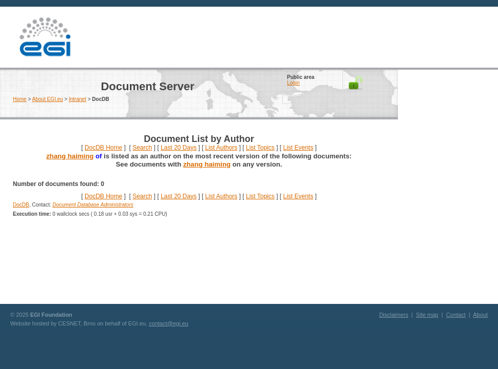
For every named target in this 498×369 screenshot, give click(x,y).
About (480, 315)
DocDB (21, 205)
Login (293, 83)
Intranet (77, 99)
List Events (298, 147)
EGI (44, 37)
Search (142, 147)
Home (20, 99)
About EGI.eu (47, 99)
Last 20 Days (179, 147)
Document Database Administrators (92, 205)
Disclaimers (393, 315)
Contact (456, 315)
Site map (427, 315)
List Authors (221, 147)
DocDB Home (103, 147)
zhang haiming (69, 156)
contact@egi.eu (168, 323)
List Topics (260, 147)
